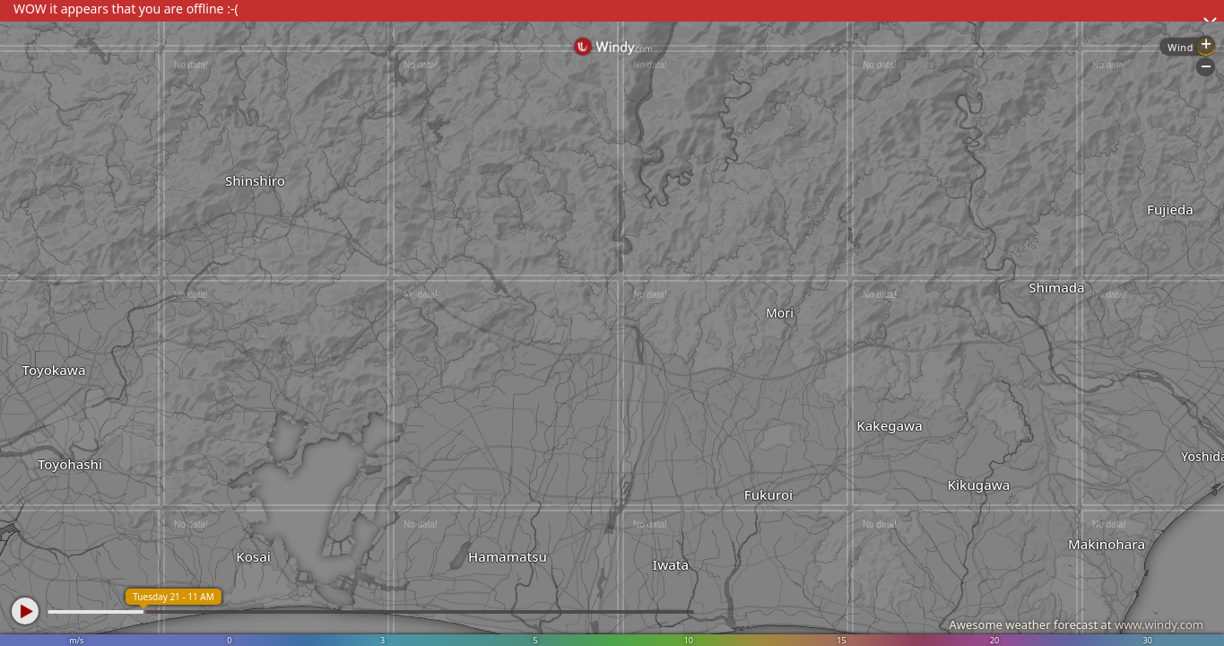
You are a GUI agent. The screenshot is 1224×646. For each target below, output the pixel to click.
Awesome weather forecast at (1076, 624)
